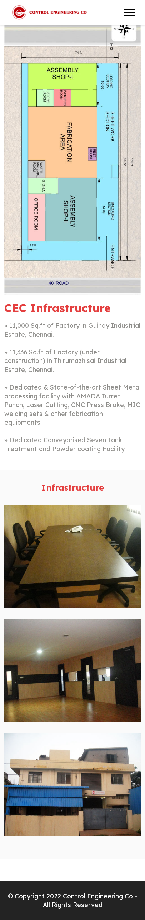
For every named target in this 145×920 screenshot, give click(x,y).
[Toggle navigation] (129, 12)
